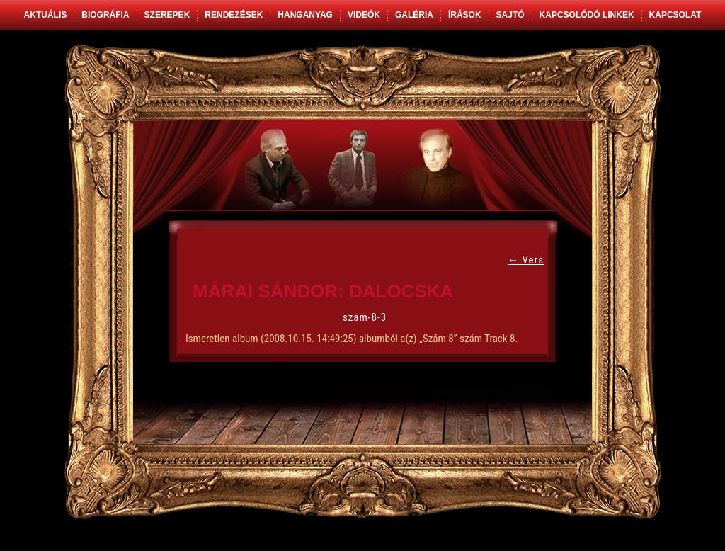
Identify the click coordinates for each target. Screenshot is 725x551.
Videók (364, 15)
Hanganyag (305, 15)
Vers (526, 260)
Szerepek (167, 15)
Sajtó (510, 15)
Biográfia (105, 15)
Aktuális (45, 15)
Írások (464, 15)
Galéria (414, 15)
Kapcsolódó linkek (587, 15)
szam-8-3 (365, 317)
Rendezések (234, 15)
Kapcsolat (675, 15)
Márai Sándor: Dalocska (323, 291)
